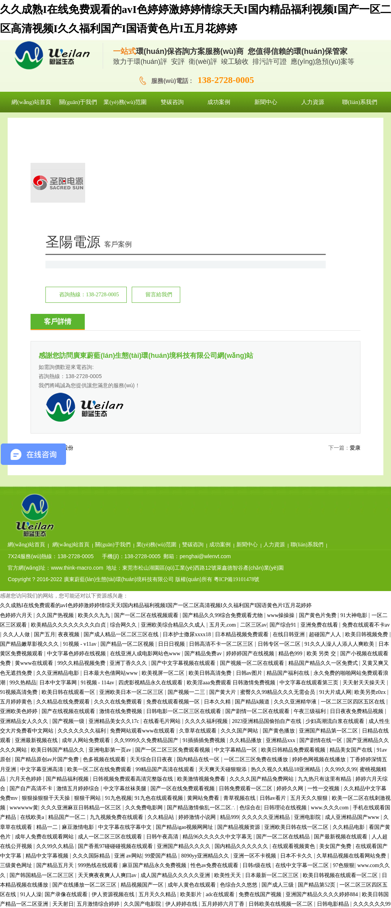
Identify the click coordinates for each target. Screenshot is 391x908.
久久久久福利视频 (207, 595)
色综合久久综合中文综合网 (266, 864)
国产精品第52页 (317, 759)
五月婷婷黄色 (17, 576)
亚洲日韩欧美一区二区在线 (69, 788)
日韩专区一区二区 (280, 518)
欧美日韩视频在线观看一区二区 (341, 749)
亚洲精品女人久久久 (25, 595)
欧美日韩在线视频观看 (209, 903)
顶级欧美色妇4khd (273, 817)
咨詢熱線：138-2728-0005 (197, 195)
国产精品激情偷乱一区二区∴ (202, 682)
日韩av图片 (250, 547)
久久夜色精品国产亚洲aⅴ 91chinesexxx (200, 807)
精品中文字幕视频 (48, 730)
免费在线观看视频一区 (173, 576)
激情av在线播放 (97, 826)
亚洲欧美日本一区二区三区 (132, 566)
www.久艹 (67, 845)
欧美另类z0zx (370, 566)
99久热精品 (23, 556)
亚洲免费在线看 (320, 499)
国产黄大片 (223, 566)
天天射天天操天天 (365, 556)
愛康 (355, 355)
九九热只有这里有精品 (325, 653)
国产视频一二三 (187, 566)
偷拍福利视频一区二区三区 (100, 894)
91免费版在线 (360, 864)
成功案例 (283, 407)
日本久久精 (218, 576)
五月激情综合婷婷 (99, 778)
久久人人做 (17, 509)
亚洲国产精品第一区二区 (329, 604)
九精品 (341, 894)
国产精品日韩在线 (195, 817)
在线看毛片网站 (162, 595)
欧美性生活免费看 (308, 826)
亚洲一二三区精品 (30, 845)
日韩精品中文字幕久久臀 (359, 874)
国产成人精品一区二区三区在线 (122, 509)
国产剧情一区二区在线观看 (258, 585)
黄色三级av (211, 836)
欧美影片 (191, 769)
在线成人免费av (55, 826)
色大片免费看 (345, 845)
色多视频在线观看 (105, 634)
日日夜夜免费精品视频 (357, 585)
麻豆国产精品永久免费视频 (155, 739)
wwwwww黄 (24, 682)
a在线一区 (12, 884)
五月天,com (223, 499)
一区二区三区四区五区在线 (353, 576)
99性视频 (332, 807)
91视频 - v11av (80, 518)
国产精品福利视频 (68, 653)
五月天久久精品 (158, 769)
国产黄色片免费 (318, 489)
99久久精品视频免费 (82, 537)
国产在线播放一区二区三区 (85, 759)
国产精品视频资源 (239, 701)
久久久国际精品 (92, 730)
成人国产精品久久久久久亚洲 (176, 749)
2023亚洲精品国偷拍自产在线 (267, 595)
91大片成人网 (335, 566)
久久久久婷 (234, 817)
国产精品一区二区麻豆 (177, 864)
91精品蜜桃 (196, 845)
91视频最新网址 (165, 788)
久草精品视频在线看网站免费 (352, 730)
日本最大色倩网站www (111, 547)
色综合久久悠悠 (239, 759)
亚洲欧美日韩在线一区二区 (297, 701)
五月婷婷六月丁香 (224, 778)
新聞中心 (311, 407)
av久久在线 (330, 797)
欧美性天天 (228, 749)
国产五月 (44, 509)
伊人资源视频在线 (114, 769)
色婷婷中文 (269, 894)
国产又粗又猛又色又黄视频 (225, 874)
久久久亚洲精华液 (296, 576)
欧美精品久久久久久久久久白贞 (69, 499)
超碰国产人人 (326, 509)
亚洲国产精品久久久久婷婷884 (322, 769)
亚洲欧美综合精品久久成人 (174, 499)
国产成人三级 (278, 759)
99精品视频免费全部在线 (335, 836)
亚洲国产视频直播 (183, 826)
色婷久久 (157, 797)
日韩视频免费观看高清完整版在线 (133, 653)
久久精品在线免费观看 (63, 576)
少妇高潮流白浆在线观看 (335, 595)
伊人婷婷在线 (182, 778)
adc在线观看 (221, 769)
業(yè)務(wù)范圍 (220, 407)
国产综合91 (284, 499)
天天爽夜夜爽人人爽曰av (108, 749)
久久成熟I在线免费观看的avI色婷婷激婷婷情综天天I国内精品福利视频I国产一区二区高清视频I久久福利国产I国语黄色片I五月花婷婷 (156, 479)
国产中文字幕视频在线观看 (184, 537)
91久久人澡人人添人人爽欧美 (340, 518)
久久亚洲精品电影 (58, 547)
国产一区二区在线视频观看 (147, 489)
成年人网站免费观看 (86, 614)
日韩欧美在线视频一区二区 (281, 778)
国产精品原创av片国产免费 (47, 634)
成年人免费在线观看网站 (45, 710)
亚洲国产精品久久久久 (184, 720)
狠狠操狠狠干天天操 (46, 672)
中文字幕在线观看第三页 (310, 556)
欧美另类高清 (172, 874)
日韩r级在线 (257, 739)
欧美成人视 (138, 807)
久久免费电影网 (144, 682)
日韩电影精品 (334, 778)
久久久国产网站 (240, 604)
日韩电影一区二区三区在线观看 (184, 585)
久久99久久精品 (55, 720)
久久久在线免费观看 (119, 576)
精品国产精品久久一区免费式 (323, 537)
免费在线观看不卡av (366, 499)
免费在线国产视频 (261, 769)
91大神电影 (355, 489)
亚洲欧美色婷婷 (19, 585)
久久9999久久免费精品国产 (147, 614)
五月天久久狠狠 (309, 672)
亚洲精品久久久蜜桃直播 (262, 884)
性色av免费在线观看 (215, 739)
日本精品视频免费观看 (242, 509)
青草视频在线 (240, 672)
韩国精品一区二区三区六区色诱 (262, 855)
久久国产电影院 (143, 778)
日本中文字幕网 (58, 556)
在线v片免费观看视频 (107, 845)
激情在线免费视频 (121, 585)
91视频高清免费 (19, 566)
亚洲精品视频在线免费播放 (327, 884)
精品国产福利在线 (289, 547)
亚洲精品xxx (281, 614)
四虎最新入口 (110, 855)
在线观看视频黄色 (294, 720)
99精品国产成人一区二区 (130, 884)
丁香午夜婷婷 (187, 797)
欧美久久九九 (94, 489)
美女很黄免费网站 (53, 874)
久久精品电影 (349, 701)
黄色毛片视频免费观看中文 (196, 884)
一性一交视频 (324, 663)
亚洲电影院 (308, 691)
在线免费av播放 (39, 864)
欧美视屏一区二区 (164, 547)
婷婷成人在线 (297, 797)
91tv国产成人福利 (230, 894)
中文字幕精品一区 (236, 624)
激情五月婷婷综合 (79, 663)
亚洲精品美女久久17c (115, 595)
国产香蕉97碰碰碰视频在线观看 (116, 720)
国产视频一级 (69, 595)
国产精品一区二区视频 (127, 518)
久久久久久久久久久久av (50, 836)
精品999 (229, 691)
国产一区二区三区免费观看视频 (173, 624)
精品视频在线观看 (85, 797)
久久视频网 (366, 894)
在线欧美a (32, 691)
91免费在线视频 (365, 807)
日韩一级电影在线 (158, 845)
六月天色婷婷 (26, 653)
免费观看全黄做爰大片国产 (163, 836)
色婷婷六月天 (17, 489)
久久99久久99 (341, 643)
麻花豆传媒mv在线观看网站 (136, 817)
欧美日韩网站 (136, 874)
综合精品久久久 (97, 874)
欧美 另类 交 (322, 528)
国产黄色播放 (279, 604)
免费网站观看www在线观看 (143, 604)
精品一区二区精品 (308, 894)
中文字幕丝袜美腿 (125, 663)
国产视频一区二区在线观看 (253, 537)
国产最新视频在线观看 (341, 710)
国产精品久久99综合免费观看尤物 (223, 489)
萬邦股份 (62, 355)
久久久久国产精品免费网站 (262, 653)
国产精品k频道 (253, 576)
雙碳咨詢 (256, 407)
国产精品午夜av (124, 788)
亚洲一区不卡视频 (255, 730)
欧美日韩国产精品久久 (58, 624)
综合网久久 (124, 499)
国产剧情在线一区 (321, 614)
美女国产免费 (336, 720)
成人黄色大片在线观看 (100, 903)
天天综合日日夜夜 (152, 634)
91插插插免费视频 (205, 614)
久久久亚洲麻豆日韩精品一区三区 (82, 682)
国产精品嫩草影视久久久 (30, 518)
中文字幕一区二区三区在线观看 (258, 788)
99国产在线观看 (138, 826)
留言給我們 (267, 195)
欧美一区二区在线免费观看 (100, 643)
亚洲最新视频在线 (37, 614)
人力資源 (338, 407)
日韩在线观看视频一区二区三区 (287, 845)
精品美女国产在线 (352, 624)
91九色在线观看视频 (159, 672)
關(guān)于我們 (176, 407)
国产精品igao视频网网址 (185, 701)
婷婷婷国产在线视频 (251, 528)
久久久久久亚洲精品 (266, 691)
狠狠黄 (36, 884)
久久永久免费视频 (83, 864)
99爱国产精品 (161, 730)
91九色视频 (118, 672)
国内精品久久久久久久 (242, 720)
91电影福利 (289, 836)
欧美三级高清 (230, 845)
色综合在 (250, 682)
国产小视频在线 (127, 864)
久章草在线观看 (198, 604)
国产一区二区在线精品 (283, 710)
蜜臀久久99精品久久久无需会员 (278, 566)
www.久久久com (330, 682)
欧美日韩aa (253, 903)
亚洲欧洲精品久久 (152, 855)
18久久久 (10, 817)
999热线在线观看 (99, 739)
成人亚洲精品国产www (353, 691)
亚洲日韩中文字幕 (320, 817)
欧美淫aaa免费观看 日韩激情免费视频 (232, 556)
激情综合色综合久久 (327, 855)
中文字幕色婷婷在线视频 (77, 528)
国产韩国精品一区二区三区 (42, 749)
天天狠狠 (356, 797)
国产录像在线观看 (67, 769)
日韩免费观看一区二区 (246, 663)
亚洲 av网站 (128, 730)
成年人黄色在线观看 (192, 759)
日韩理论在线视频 (286, 682)
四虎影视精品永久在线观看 (151, 556)
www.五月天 (202, 788)
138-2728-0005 (225, 80)
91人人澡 (31, 769)
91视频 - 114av (98, 556)
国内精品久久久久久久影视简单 (62, 817)
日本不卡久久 (297, 730)
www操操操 (281, 489)
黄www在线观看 (35, 537)
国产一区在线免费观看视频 (183, 663)
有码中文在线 (301, 807)
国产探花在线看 (50, 903)
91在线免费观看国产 (73, 884)
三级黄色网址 (17, 739)
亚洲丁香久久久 (129, 537)
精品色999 (291, 528)
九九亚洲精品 (127, 797)
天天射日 (63, 778)
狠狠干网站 (88, 672)
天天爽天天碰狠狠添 (223, 643)
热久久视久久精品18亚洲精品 (286, 643)
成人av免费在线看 (69, 855)
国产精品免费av (203, 528)
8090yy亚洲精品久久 (206, 730)
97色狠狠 (343, 739)
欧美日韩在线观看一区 (69, 566)
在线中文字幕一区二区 (302, 739)
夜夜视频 (69, 509)
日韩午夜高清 (163, 710)
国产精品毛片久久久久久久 (293, 874)
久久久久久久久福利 (82, 604)
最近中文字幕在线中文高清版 (171, 894)
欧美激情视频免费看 (202, 653)
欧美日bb (110, 807)
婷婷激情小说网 (197, 691)
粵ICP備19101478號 (300, 453)
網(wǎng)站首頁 (90, 407)
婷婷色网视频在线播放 (319, 634)
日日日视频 (172, 518)
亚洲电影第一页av (110, 624)
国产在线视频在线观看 (69, 585)
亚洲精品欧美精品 (199, 855)
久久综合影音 (48, 894)
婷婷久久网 (290, 663)
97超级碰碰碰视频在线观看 (64, 807)
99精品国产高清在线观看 (166, 643)
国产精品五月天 (55, 739)
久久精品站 (161, 691)
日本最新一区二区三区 (272, 749)
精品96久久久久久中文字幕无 (218, 710)
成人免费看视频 (349, 788)
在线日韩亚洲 (289, 509)
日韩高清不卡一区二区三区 (222, 518)
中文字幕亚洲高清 (42, 643)
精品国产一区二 (67, 691)
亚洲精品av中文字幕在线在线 (242, 797)
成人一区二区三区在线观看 (111, 710)
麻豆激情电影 (78, 701)
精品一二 (47, 701)
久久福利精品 (265, 807)
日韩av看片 (274, 672)
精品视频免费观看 (230, 826)
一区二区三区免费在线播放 (256, 634)
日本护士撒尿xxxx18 (187, 509)
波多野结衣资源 (321, 864)
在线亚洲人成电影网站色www (146, 528)
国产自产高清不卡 (32, 663)
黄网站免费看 (204, 672)
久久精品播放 (246, 614)
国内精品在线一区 (199, 634)
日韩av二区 (313, 788)
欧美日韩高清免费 (211, 547)
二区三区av (253, 499)
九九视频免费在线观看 (117, 691)
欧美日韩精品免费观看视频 (294, 624)
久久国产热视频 (55, 489)
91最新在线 (269, 826)
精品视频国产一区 (143, 759)
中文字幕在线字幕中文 (125, 701)
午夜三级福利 (310, 585)
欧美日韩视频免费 (367, 509)
